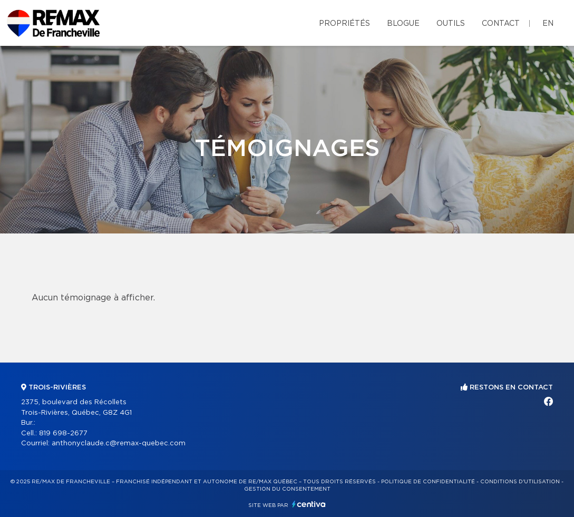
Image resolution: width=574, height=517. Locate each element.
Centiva (309, 504)
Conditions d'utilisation (520, 481)
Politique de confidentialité (428, 481)
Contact (501, 23)
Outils (450, 23)
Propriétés (344, 23)
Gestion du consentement (287, 489)
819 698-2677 (63, 433)
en (547, 23)
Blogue (403, 23)
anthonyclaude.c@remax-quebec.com (119, 443)
